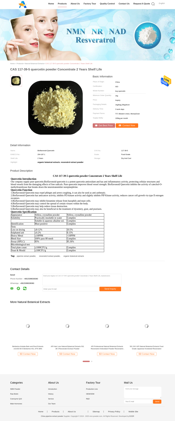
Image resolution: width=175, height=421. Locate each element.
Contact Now (127, 125)
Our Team (52, 404)
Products (62, 4)
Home (51, 4)
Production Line (92, 389)
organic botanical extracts (73, 256)
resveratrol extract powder (49, 256)
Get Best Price (104, 125)
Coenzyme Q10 (16, 399)
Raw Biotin (14, 394)
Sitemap (96, 412)
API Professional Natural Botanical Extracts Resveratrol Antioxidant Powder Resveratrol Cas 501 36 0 (107, 347)
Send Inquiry (110, 289)
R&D (87, 399)
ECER (131, 416)
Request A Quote (141, 4)
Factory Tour (90, 4)
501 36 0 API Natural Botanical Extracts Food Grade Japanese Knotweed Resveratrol (146, 347)
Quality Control (107, 4)
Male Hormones (16, 404)
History (50, 394)
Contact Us (124, 4)
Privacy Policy (114, 412)
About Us (75, 4)
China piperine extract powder (52, 416)
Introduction (52, 389)
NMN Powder (15, 389)
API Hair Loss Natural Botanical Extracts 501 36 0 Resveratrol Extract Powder (67, 347)
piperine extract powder (26, 256)
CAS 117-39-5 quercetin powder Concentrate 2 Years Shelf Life (68, 64)
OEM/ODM (90, 394)
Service (51, 399)
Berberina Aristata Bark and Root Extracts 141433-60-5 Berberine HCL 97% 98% (27, 347)
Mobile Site (133, 412)
